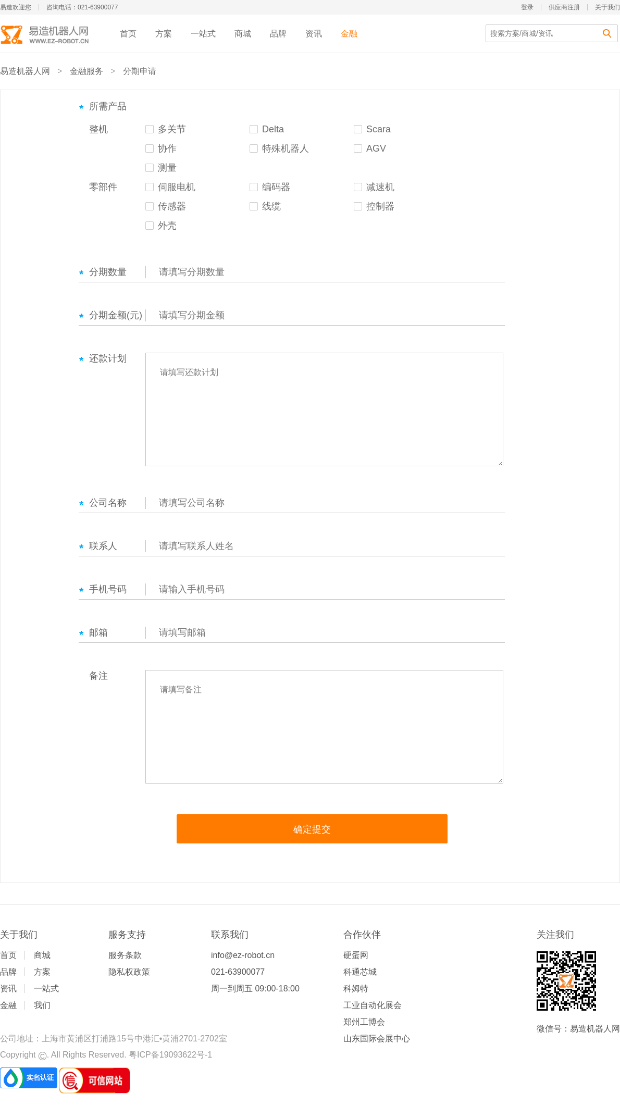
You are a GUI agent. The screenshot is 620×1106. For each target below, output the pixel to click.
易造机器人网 (25, 71)
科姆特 (355, 988)
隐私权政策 (129, 971)
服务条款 (125, 955)
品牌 (278, 33)
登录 (527, 7)
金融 (349, 33)
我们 (42, 1005)
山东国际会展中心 (376, 1038)
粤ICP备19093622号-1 (170, 1054)
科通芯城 (360, 971)
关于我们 (607, 7)
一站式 (203, 33)
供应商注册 (564, 7)
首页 (128, 33)
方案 (163, 33)
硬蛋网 (355, 955)
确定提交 (312, 829)
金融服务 (86, 71)
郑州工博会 (364, 1021)
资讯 (313, 33)
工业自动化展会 (372, 1005)
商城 (242, 33)
